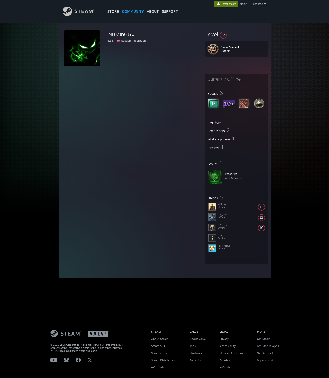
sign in (243, 3)
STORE (113, 11)
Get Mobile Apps (268, 346)
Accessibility (228, 346)
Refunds (225, 367)
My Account (265, 360)
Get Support (265, 353)
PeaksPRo (231, 174)
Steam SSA (158, 346)
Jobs (193, 346)
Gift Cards (157, 367)
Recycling (196, 360)
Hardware (196, 353)
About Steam (160, 339)
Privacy (224, 339)
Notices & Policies (231, 353)
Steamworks (159, 353)
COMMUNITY (133, 11)
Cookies (225, 360)
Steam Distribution (163, 360)
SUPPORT (170, 11)
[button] (236, 34)
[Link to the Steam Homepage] (82, 15)
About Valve (198, 339)
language (258, 3)
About (153, 11)
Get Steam (264, 339)
